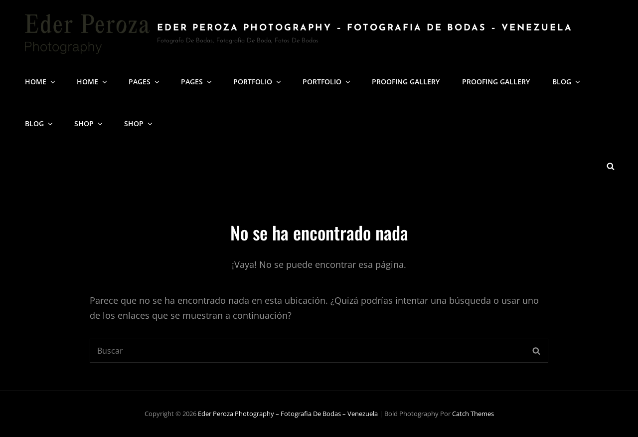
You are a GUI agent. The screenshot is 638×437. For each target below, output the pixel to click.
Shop (89, 123)
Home (41, 81)
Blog (567, 81)
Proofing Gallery (406, 81)
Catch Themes (473, 413)
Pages (145, 81)
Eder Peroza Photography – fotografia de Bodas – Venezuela (365, 28)
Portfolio (258, 81)
